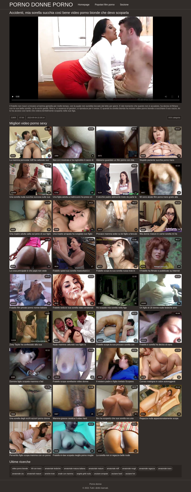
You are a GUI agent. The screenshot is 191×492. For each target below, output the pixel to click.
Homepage (84, 4)
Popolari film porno (105, 4)
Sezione (124, 4)
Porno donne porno (41, 4)
